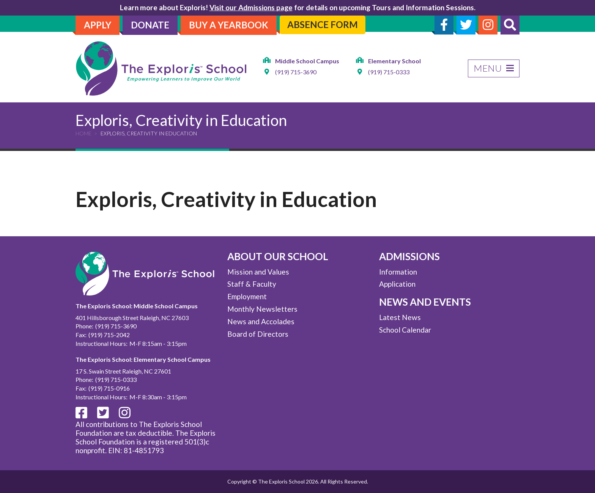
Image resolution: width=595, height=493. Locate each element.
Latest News (400, 317)
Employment (247, 296)
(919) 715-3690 (295, 72)
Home (83, 133)
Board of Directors (257, 334)
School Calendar (405, 329)
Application (397, 283)
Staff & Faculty (251, 283)
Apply (97, 24)
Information (398, 271)
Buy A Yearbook (228, 24)
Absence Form (322, 24)
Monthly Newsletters (262, 309)
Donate (150, 24)
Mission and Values (258, 271)
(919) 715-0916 (109, 388)
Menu (494, 68)
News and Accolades (260, 321)
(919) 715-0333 (388, 72)
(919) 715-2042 (109, 334)
